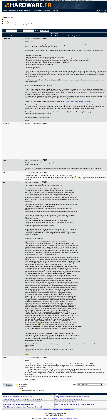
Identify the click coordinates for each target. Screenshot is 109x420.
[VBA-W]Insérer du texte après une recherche (17, 404)
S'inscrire (46, 10)
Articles (27, 10)
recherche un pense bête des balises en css (17, 397)
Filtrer (38, 30)
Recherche (102, 11)
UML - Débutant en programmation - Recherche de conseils (22, 407)
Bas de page (54, 33)
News (21, 10)
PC (32, 10)
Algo (8, 22)
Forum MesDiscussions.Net (50, 413)
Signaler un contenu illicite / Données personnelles (64, 418)
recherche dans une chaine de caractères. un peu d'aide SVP (23, 399)
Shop (55, 10)
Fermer (90, 0)
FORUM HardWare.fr (9, 18)
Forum (5, 10)
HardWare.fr (13, 10)
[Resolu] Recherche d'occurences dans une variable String (74, 404)
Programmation (10, 20)
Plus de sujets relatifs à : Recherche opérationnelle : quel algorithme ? (54, 409)
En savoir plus (82, 0)
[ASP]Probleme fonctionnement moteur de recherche (72, 397)
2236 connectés (102, 12)
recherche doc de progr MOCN (65, 402)
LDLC (49, 418)
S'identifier (38, 10)
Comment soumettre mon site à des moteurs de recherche (22, 402)
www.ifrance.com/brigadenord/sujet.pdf (79, 101)
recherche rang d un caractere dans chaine (69, 399)
